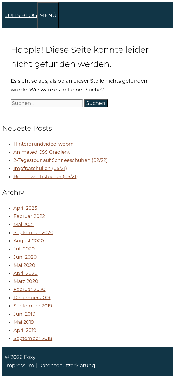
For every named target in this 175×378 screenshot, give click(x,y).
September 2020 (33, 232)
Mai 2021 (23, 224)
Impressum (19, 366)
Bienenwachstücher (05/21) (45, 176)
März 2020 (25, 281)
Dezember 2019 (32, 297)
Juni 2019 (24, 314)
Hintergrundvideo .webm (43, 144)
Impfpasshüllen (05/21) (40, 168)
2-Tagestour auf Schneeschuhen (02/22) (60, 160)
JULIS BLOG (21, 15)
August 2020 (28, 240)
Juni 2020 (25, 257)
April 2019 (24, 330)
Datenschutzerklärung (66, 366)
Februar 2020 (29, 289)
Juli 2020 (24, 249)
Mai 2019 (23, 322)
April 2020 (25, 273)
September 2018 (32, 338)
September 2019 (32, 305)
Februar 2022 (29, 216)
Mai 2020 (24, 265)
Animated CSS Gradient (41, 152)
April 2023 (25, 208)
